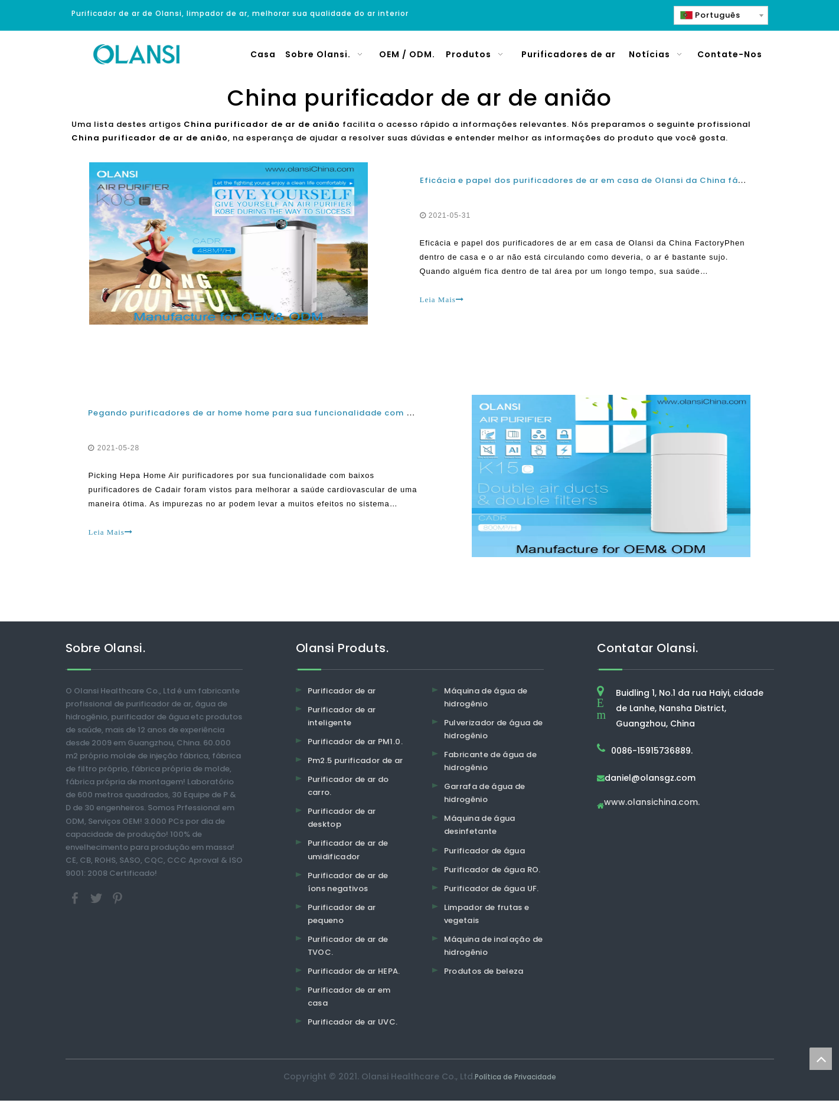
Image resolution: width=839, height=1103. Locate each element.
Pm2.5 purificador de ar (355, 762)
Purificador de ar (342, 693)
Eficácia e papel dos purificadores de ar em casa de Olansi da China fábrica (590, 180)
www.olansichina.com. (652, 805)
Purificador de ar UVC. (353, 1024)
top (820, 1059)
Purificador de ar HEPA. (354, 973)
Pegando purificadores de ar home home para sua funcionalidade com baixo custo (274, 414)
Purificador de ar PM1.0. (355, 743)
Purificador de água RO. (492, 872)
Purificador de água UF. (491, 890)
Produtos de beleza (484, 973)
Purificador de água (484, 853)
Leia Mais (442, 300)
